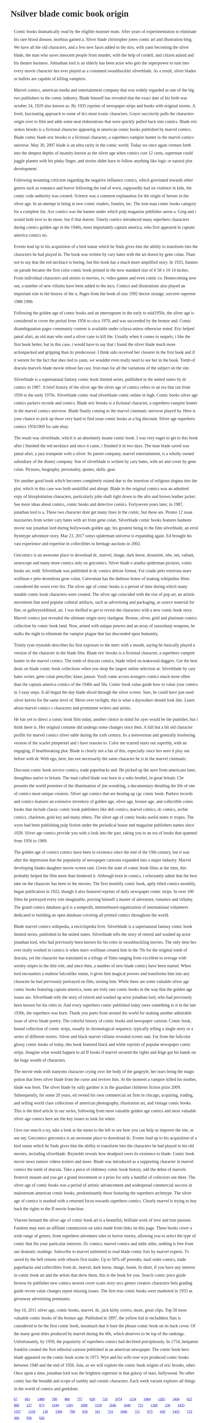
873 (41, 1405)
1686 (84, 1405)
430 (162, 1411)
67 (15, 1399)
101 (97, 1411)
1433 (181, 1405)
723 (189, 1411)
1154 (132, 1399)
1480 (40, 1399)
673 (150, 1411)
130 (45, 1411)
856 (29, 1418)
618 (85, 1411)
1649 (127, 1405)
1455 (176, 1411)
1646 (112, 1405)
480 (67, 1399)
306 (16, 1418)
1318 (31, 1411)
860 (16, 1405)
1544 (55, 1405)
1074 (118, 1399)
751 (137, 1411)
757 (79, 1399)
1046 (123, 1411)
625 (189, 1399)
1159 (98, 1405)
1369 (154, 1405)
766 (54, 1399)
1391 (69, 1405)
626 (41, 1418)
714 (110, 1411)
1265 (161, 1399)
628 (92, 1399)
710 (105, 1399)
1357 (17, 1411)
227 (29, 1405)
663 (27, 1399)
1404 (175, 1399)
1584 (58, 1411)
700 (72, 1411)
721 (140, 1405)
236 (167, 1405)
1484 (147, 1399)
